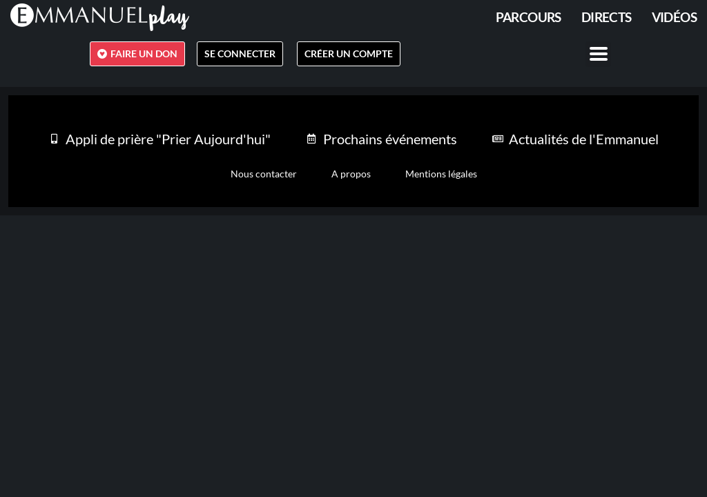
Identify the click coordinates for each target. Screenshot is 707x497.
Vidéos (674, 17)
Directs (606, 17)
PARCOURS (528, 17)
